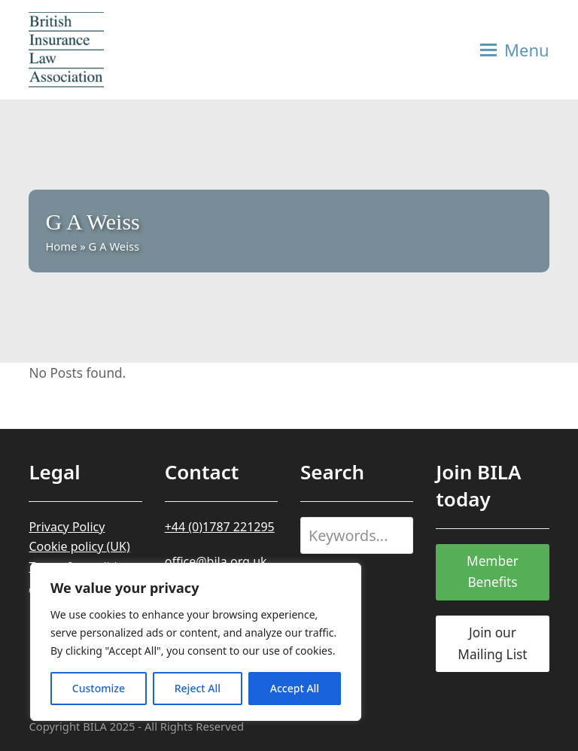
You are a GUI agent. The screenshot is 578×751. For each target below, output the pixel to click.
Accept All (294, 688)
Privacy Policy (67, 526)
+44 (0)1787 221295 (220, 526)
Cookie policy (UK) (79, 546)
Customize (98, 688)
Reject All (198, 688)
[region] (195, 642)
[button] (514, 49)
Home (61, 246)
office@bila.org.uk (216, 561)
